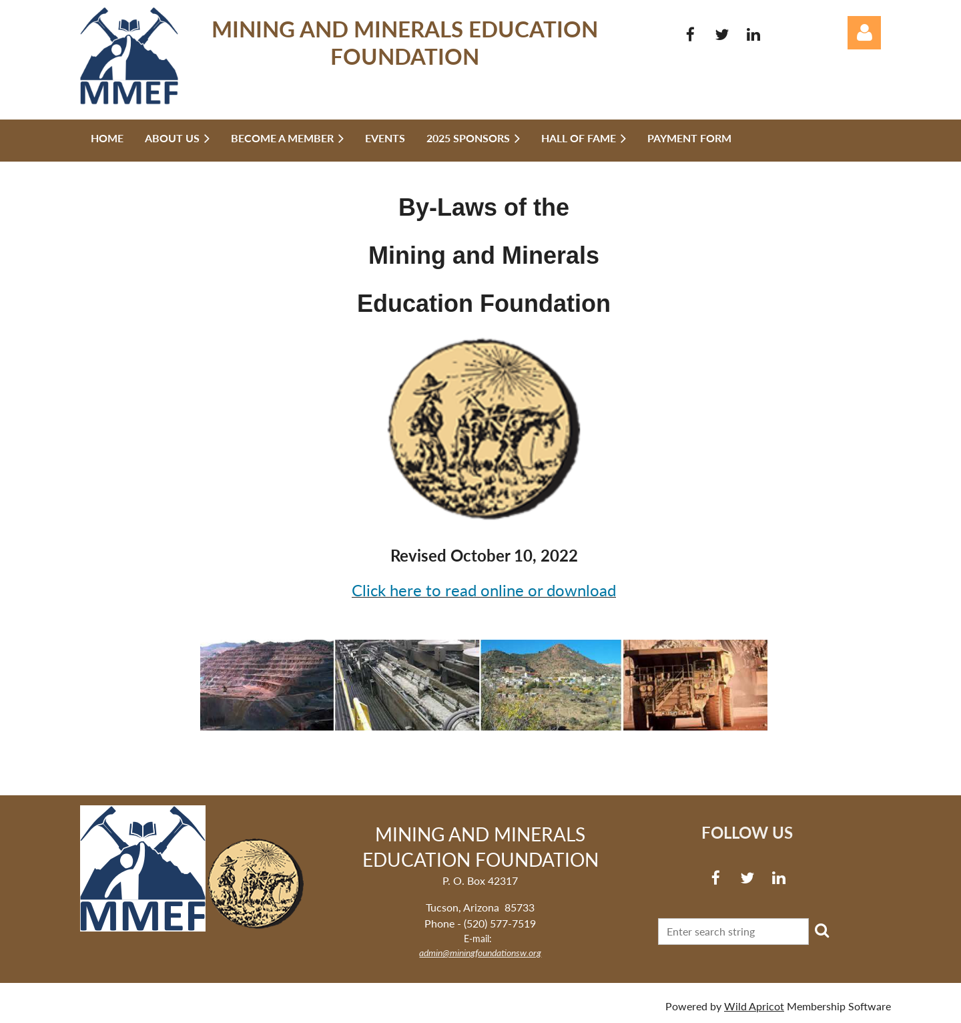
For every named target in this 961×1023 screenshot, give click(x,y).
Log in (864, 32)
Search (822, 930)
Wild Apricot (754, 1006)
